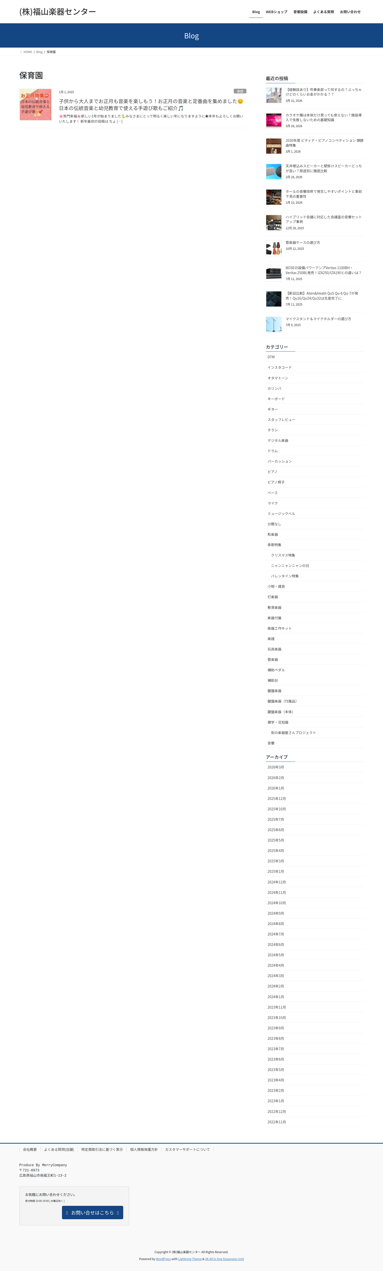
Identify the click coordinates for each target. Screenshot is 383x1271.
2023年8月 (275, 1038)
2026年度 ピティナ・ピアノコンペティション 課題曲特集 (324, 143)
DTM (271, 356)
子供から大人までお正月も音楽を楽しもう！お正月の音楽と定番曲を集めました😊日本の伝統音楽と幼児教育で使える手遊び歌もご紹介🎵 (151, 104)
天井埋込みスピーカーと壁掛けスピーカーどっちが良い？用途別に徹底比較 (324, 168)
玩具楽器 (274, 649)
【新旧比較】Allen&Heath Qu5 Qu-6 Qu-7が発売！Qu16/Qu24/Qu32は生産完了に (322, 296)
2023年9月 (275, 1027)
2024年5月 (275, 954)
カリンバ (274, 388)
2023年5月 (275, 1069)
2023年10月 (276, 1017)
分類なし (274, 523)
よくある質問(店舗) (59, 1149)
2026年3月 (275, 766)
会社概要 (30, 1149)
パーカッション (279, 461)
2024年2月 (275, 986)
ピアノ (272, 471)
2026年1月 (275, 788)
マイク (272, 503)
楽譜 (240, 91)
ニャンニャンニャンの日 (290, 565)
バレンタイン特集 (285, 575)
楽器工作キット (279, 628)
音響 (270, 742)
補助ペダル (276, 669)
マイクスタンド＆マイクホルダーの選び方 (318, 318)
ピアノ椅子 (276, 482)
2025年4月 (275, 850)
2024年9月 (275, 913)
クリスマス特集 (283, 555)
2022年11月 (276, 1121)
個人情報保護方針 (144, 1149)
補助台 (272, 680)
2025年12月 (276, 798)
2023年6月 (275, 1059)
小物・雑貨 (276, 586)
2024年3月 (275, 975)
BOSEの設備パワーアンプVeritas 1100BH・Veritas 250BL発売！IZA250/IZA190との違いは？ (324, 270)
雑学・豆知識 (277, 722)
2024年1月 (275, 996)
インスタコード (279, 367)
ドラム (272, 450)
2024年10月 (276, 902)
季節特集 (274, 544)
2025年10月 (276, 808)
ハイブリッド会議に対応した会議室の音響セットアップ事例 (324, 219)
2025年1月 (275, 871)
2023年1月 (275, 1100)
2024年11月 (276, 892)
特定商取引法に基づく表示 (102, 1149)
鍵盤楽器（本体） (281, 711)
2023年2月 (275, 1090)
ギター (272, 409)
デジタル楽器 (277, 440)
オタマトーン (277, 377)
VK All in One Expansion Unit (224, 1259)
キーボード (276, 398)
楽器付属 (274, 617)
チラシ (272, 429)
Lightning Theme (190, 1259)
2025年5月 (275, 840)
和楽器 (272, 534)
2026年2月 (275, 777)
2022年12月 (276, 1111)
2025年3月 (275, 860)
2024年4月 (275, 965)
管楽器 (272, 659)
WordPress (163, 1259)
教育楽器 (274, 607)
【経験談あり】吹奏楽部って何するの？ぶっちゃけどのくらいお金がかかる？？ (324, 92)
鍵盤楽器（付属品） (283, 701)
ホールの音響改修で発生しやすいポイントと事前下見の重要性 (324, 194)
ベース (272, 492)
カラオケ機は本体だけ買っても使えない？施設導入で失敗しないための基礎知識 (324, 117)
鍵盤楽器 (274, 690)
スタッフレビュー (281, 419)
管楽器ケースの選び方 (303, 242)
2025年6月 (275, 829)
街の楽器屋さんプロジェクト (293, 732)
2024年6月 (275, 944)
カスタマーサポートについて (187, 1149)
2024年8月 (275, 923)
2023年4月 (275, 1079)
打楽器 (272, 596)
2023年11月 (276, 1007)
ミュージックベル (281, 513)
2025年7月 (275, 819)
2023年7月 (275, 1048)
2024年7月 (275, 934)
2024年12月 (276, 881)
